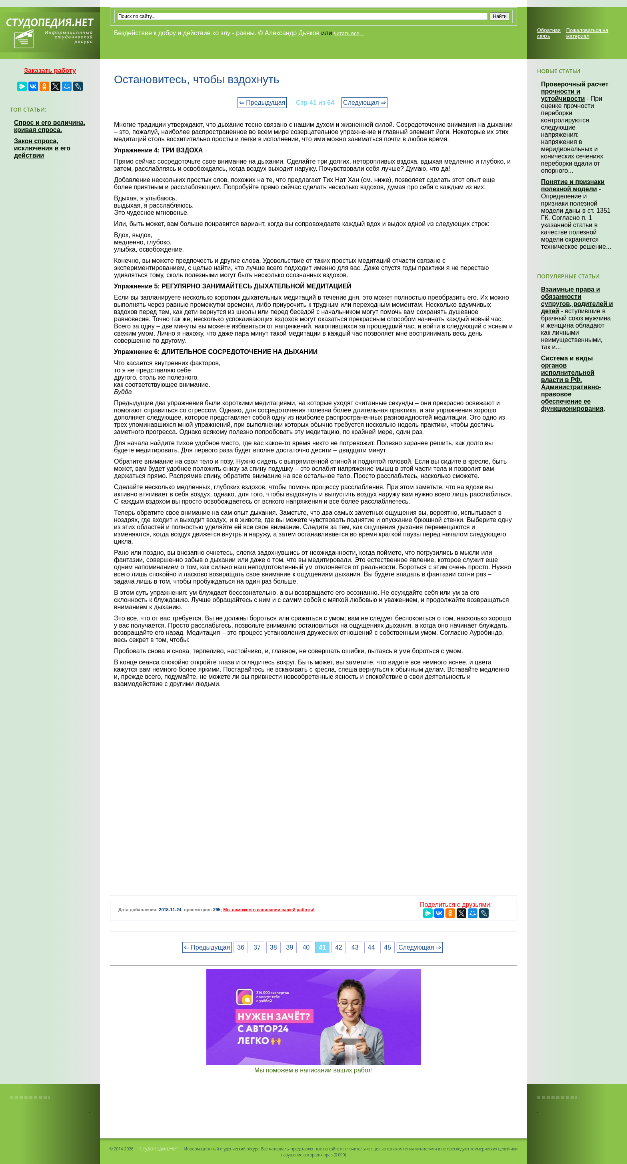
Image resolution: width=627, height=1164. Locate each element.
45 (387, 947)
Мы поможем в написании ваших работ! (313, 1070)
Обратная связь (549, 33)
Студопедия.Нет (159, 1148)
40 (306, 947)
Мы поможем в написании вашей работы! (268, 909)
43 (355, 947)
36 (240, 947)
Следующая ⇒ (364, 102)
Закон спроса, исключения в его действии (42, 148)
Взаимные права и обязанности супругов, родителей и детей (577, 300)
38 (273, 947)
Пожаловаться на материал (587, 33)
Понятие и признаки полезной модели (573, 185)
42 (338, 947)
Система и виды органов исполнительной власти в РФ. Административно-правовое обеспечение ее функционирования (572, 383)
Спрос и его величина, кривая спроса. (49, 126)
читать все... (348, 33)
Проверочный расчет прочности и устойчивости (575, 91)
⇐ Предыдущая (262, 102)
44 (371, 947)
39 (290, 947)
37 (257, 947)
